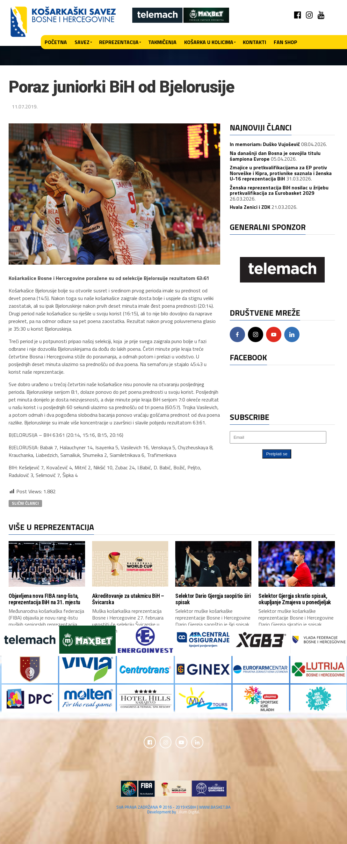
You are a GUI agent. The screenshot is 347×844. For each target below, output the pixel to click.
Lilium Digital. (188, 812)
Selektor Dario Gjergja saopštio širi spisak (212, 599)
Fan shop (285, 42)
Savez (82, 42)
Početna (56, 42)
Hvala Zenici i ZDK (250, 207)
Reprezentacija (119, 42)
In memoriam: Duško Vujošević (265, 144)
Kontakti (254, 42)
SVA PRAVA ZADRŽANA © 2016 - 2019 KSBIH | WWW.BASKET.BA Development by (173, 810)
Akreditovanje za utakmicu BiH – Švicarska (128, 599)
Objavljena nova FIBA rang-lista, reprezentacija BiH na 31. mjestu (44, 599)
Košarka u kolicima (208, 42)
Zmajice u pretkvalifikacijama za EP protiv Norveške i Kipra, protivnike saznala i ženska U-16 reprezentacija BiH (281, 173)
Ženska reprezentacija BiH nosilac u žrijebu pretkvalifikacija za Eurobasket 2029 (279, 190)
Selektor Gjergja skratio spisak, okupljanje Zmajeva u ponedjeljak (294, 599)
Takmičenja (162, 42)
